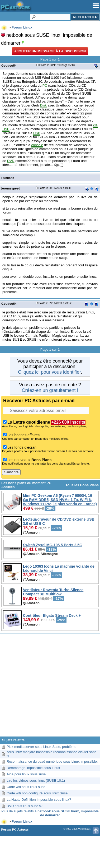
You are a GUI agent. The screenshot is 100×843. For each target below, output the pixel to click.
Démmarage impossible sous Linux (33, 768)
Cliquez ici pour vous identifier (49, 372)
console (37, 145)
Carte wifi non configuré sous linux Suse (37, 793)
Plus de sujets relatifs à (50, 813)
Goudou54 (9, 65)
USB (36, 133)
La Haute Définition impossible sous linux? (39, 800)
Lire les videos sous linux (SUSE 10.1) (36, 780)
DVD (10, 161)
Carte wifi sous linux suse (26, 787)
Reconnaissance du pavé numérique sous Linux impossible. (52, 761)
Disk (43, 105)
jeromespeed (10, 188)
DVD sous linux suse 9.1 (25, 806)
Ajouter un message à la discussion (50, 51)
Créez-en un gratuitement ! (50, 390)
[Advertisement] (49, 687)
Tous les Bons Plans (82, 485)
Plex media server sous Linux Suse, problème (41, 747)
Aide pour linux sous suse (26, 774)
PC (44, 85)
